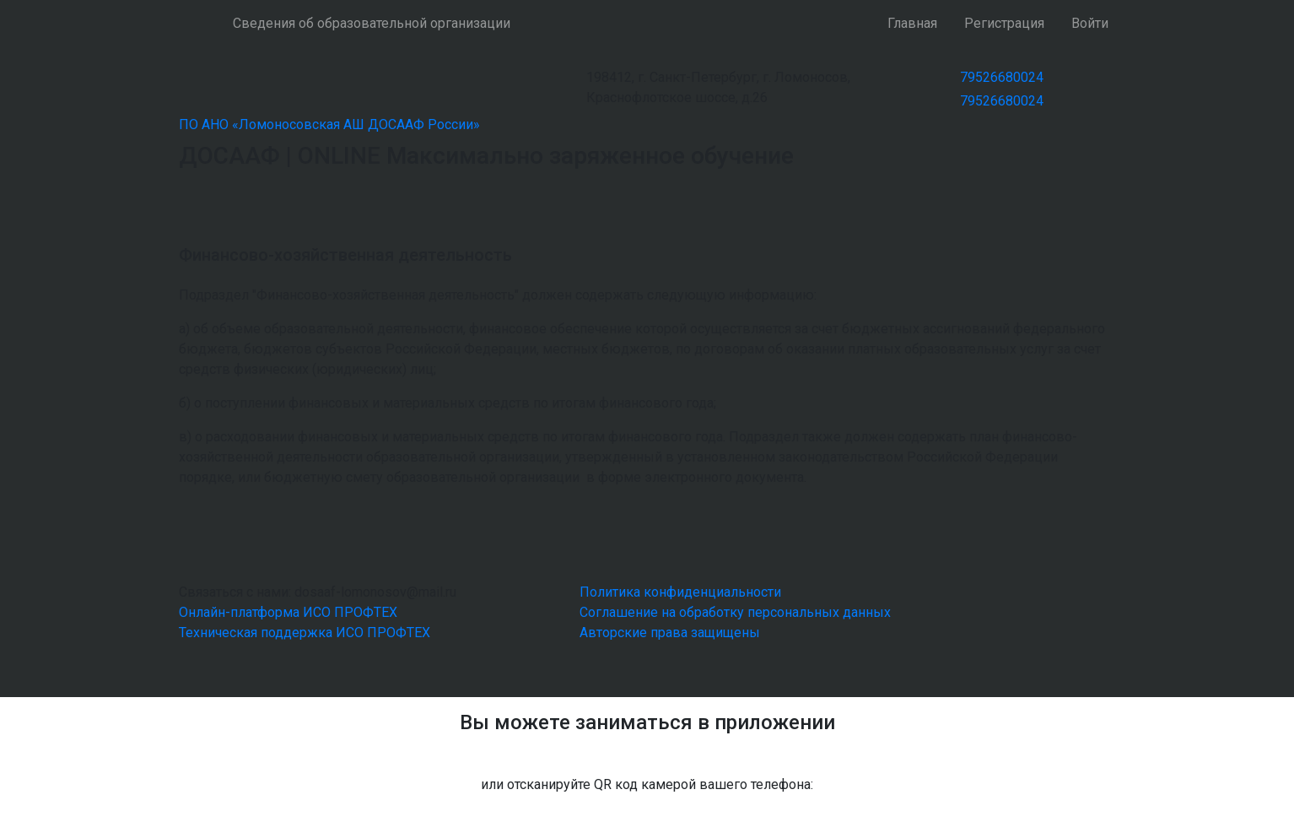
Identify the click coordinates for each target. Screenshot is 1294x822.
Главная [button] (912, 23)
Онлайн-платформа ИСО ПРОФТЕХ (288, 612)
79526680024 (1001, 77)
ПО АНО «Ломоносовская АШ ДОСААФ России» (329, 124)
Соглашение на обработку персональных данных (735, 612)
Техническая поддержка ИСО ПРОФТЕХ (304, 633)
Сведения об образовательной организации (371, 23)
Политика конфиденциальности (680, 592)
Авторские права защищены (670, 633)
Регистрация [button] (1004, 23)
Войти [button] (1089, 23)
